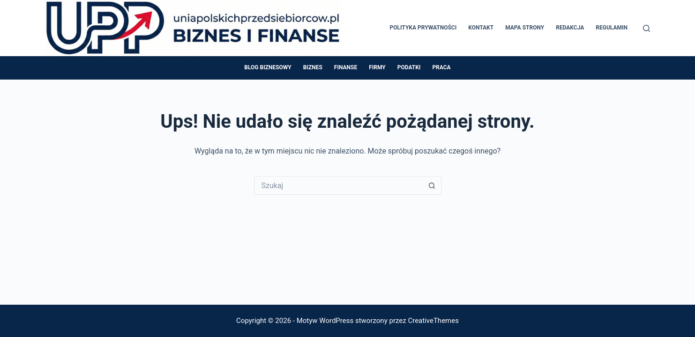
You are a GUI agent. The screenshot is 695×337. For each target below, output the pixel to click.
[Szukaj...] (338, 185)
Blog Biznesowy (267, 67)
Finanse (345, 67)
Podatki (409, 67)
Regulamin (612, 27)
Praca (441, 67)
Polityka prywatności (423, 27)
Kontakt (480, 27)
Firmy (377, 67)
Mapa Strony (524, 27)
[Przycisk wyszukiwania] (432, 185)
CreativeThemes (433, 320)
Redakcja (570, 27)
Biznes (312, 67)
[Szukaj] (646, 28)
